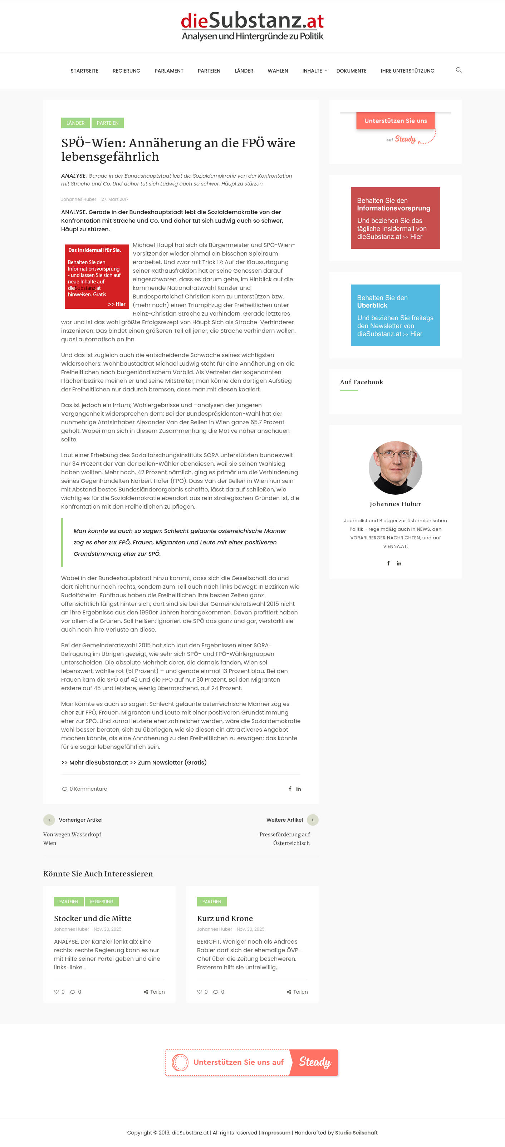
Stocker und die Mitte (92, 919)
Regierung (126, 70)
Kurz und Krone (225, 919)
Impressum (276, 1132)
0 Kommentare (84, 788)
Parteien (209, 70)
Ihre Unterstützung (408, 70)
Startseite (84, 70)
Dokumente (352, 70)
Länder (244, 70)
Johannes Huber (79, 199)
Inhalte (312, 70)
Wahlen (278, 70)
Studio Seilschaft (356, 1132)
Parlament (169, 70)
